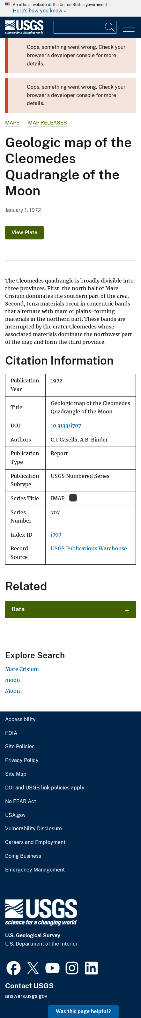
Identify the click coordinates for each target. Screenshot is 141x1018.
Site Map (15, 774)
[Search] (110, 27)
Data (18, 609)
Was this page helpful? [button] (83, 1011)
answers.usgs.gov (26, 996)
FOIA (11, 733)
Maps (12, 123)
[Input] (85, 27)
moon (12, 680)
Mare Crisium (22, 669)
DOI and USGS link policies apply (45, 788)
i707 (56, 535)
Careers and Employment (35, 842)
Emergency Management (35, 870)
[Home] (24, 33)
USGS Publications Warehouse (89, 549)
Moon (12, 691)
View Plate (24, 233)
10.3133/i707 (66, 426)
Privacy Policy (22, 760)
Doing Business (23, 856)
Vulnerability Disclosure (33, 829)
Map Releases (47, 123)
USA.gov (15, 815)
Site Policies (19, 747)
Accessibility (20, 719)
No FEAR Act (20, 801)
